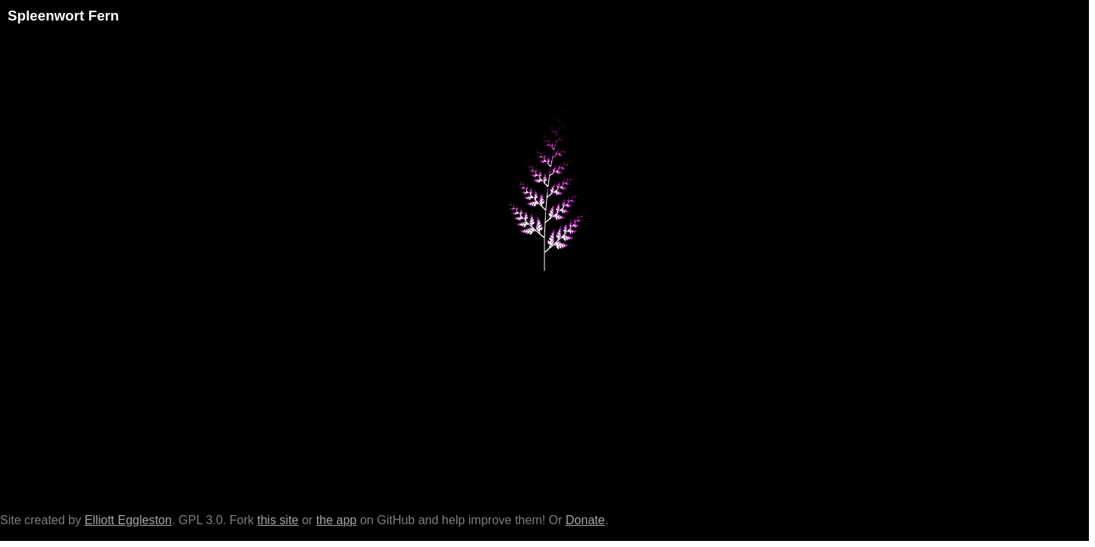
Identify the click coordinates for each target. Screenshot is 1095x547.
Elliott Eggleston (128, 520)
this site (277, 520)
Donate (585, 520)
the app (336, 520)
